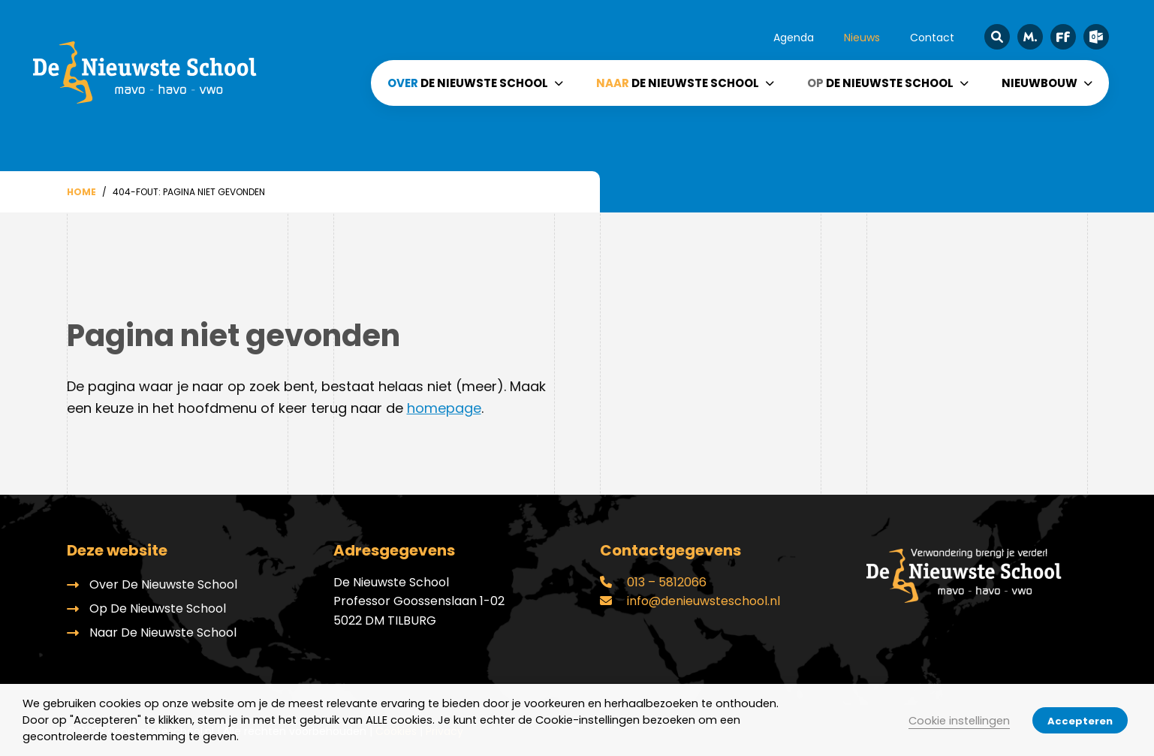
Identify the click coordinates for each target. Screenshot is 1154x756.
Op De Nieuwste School (157, 608)
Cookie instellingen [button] (959, 720)
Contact (932, 37)
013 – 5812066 (653, 582)
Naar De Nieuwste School (163, 632)
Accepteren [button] (1080, 721)
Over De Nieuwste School (163, 584)
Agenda (793, 37)
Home (81, 191)
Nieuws (862, 37)
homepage (444, 408)
